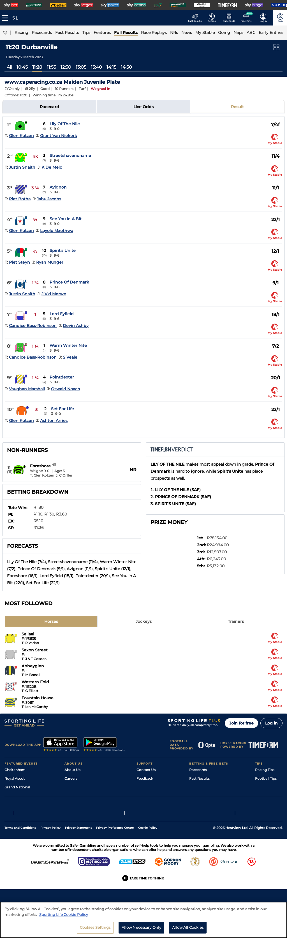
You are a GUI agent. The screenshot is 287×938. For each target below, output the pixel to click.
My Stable (197, 804)
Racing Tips (264, 770)
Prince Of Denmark (69, 282)
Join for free (241, 723)
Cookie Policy (147, 862)
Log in (271, 723)
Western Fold (35, 681)
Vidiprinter (198, 796)
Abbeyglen (33, 665)
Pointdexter (62, 377)
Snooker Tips (266, 804)
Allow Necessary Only (141, 927)
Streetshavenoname (70, 155)
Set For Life (62, 408)
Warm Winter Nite (68, 345)
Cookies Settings (95, 927)
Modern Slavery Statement (86, 813)
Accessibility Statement (84, 804)
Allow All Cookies (187, 927)
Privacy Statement (78, 862)
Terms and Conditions (20, 862)
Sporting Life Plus (79, 787)
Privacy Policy (50, 862)
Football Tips (266, 778)
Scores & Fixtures (203, 787)
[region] (143, 920)
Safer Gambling (149, 796)
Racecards (198, 770)
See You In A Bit (66, 218)
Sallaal (28, 634)
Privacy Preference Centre (115, 862)
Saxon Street (35, 650)
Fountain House (38, 697)
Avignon (58, 187)
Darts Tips (263, 796)
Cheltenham (15, 770)
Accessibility (146, 787)
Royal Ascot (14, 778)
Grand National (17, 787)
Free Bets (197, 813)
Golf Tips (262, 787)
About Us (72, 770)
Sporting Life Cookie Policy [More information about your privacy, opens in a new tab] (63, 914)
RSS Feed (72, 822)
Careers (70, 778)
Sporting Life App (79, 796)
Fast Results (199, 778)
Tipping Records (269, 813)
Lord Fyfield (62, 313)
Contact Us (146, 770)
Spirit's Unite (63, 250)
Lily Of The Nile (65, 123)
